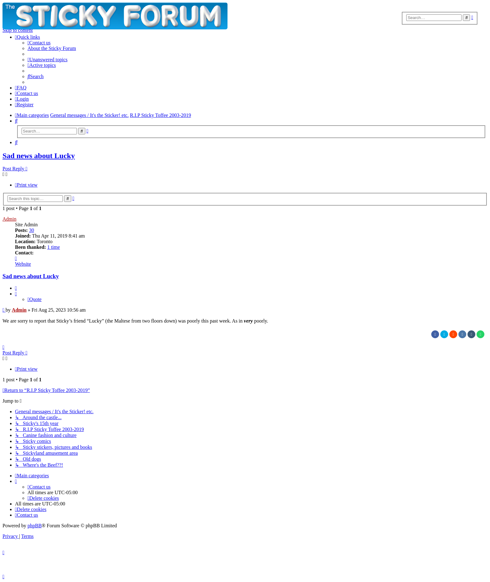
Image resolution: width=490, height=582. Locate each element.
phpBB (35, 525)
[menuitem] (39, 42)
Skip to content (17, 30)
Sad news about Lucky (38, 156)
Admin (9, 219)
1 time (53, 247)
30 (31, 230)
